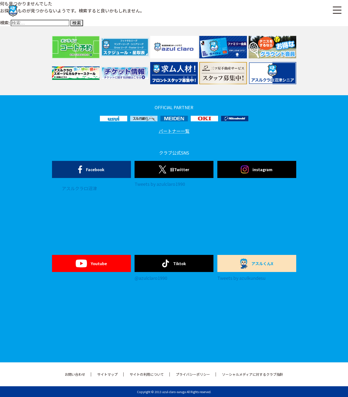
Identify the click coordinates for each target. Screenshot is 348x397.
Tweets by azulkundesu (241, 278)
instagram (257, 169)
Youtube (91, 263)
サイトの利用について (147, 374)
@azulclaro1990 (151, 278)
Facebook (91, 169)
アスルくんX (256, 263)
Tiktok (174, 263)
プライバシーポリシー (193, 374)
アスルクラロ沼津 (79, 188)
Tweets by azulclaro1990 (160, 184)
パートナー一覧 (174, 131)
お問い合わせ (75, 374)
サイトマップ (107, 374)
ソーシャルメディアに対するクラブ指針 (252, 374)
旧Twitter (174, 169)
